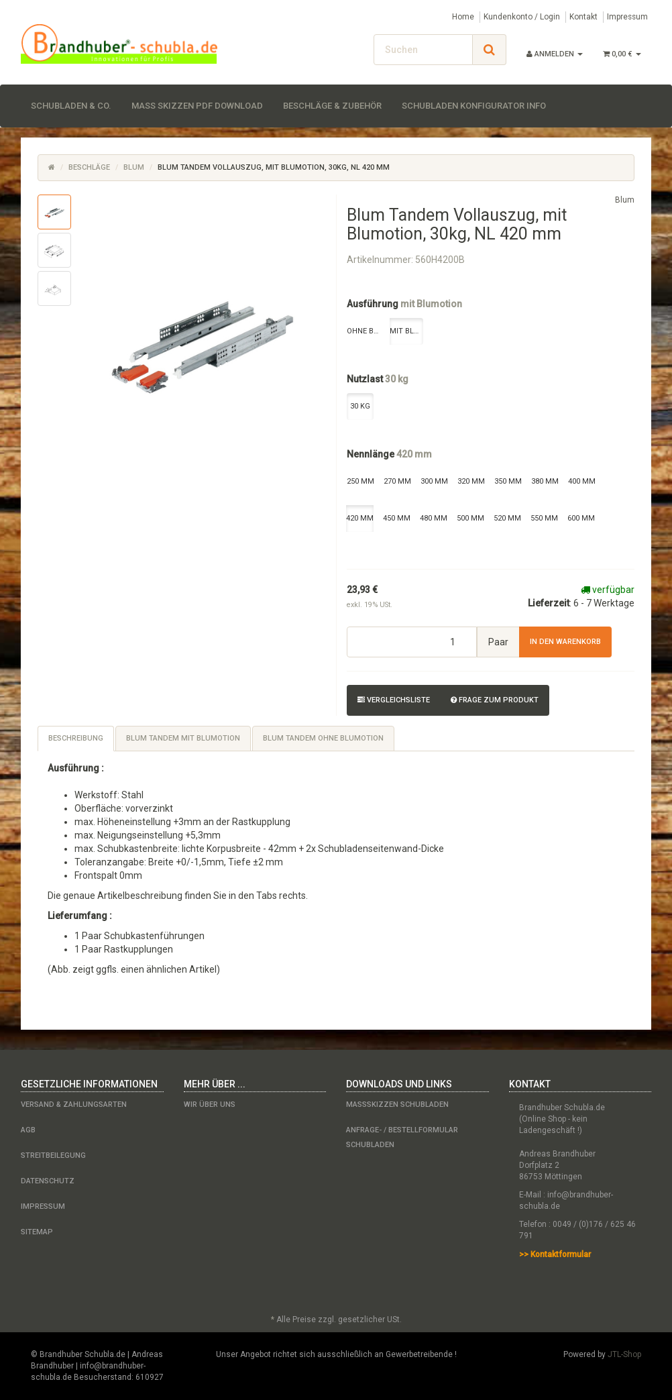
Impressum (627, 16)
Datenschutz (47, 1181)
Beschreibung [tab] (75, 738)
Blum (133, 167)
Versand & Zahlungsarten (74, 1104)
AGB (28, 1130)
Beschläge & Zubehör (332, 106)
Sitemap (37, 1232)
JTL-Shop (624, 1354)
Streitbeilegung (53, 1155)
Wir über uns (209, 1104)
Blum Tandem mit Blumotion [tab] (183, 738)
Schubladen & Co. (71, 106)
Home (463, 16)
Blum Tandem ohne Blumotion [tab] (323, 738)
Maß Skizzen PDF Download (197, 106)
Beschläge (89, 167)
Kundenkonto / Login (522, 16)
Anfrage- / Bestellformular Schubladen (402, 1137)
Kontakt (583, 16)
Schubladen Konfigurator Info (474, 106)
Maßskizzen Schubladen (397, 1104)
